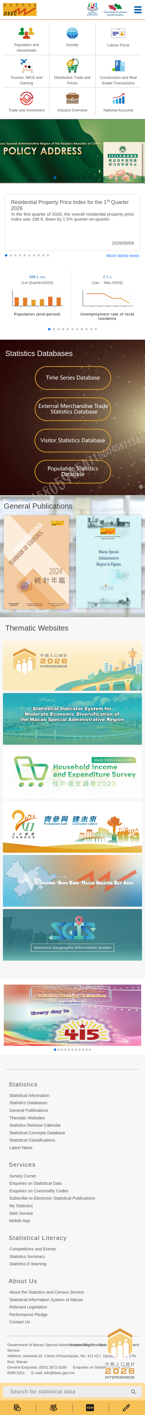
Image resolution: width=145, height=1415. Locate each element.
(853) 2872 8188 (53, 1367)
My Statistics (21, 1205)
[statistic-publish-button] (92, 8)
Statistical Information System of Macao (46, 1299)
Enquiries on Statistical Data (35, 1183)
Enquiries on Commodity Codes (38, 1191)
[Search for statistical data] (65, 1391)
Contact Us (19, 1322)
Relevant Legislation (28, 1307)
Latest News (20, 1147)
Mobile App (19, 1220)
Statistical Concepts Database (37, 1132)
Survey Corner (22, 1176)
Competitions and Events (32, 1249)
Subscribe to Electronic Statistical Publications (52, 1198)
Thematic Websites (27, 1118)
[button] (55, 177)
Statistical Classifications (32, 1140)
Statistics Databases (28, 1102)
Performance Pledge (28, 1314)
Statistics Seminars (27, 1256)
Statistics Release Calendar (35, 1125)
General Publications (28, 1110)
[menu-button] (137, 9)
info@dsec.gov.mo (59, 1373)
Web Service (21, 1213)
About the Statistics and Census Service (46, 1292)
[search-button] (133, 1391)
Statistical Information (29, 1095)
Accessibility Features (88, 1345)
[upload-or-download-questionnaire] (115, 8)
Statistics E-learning (27, 1264)
